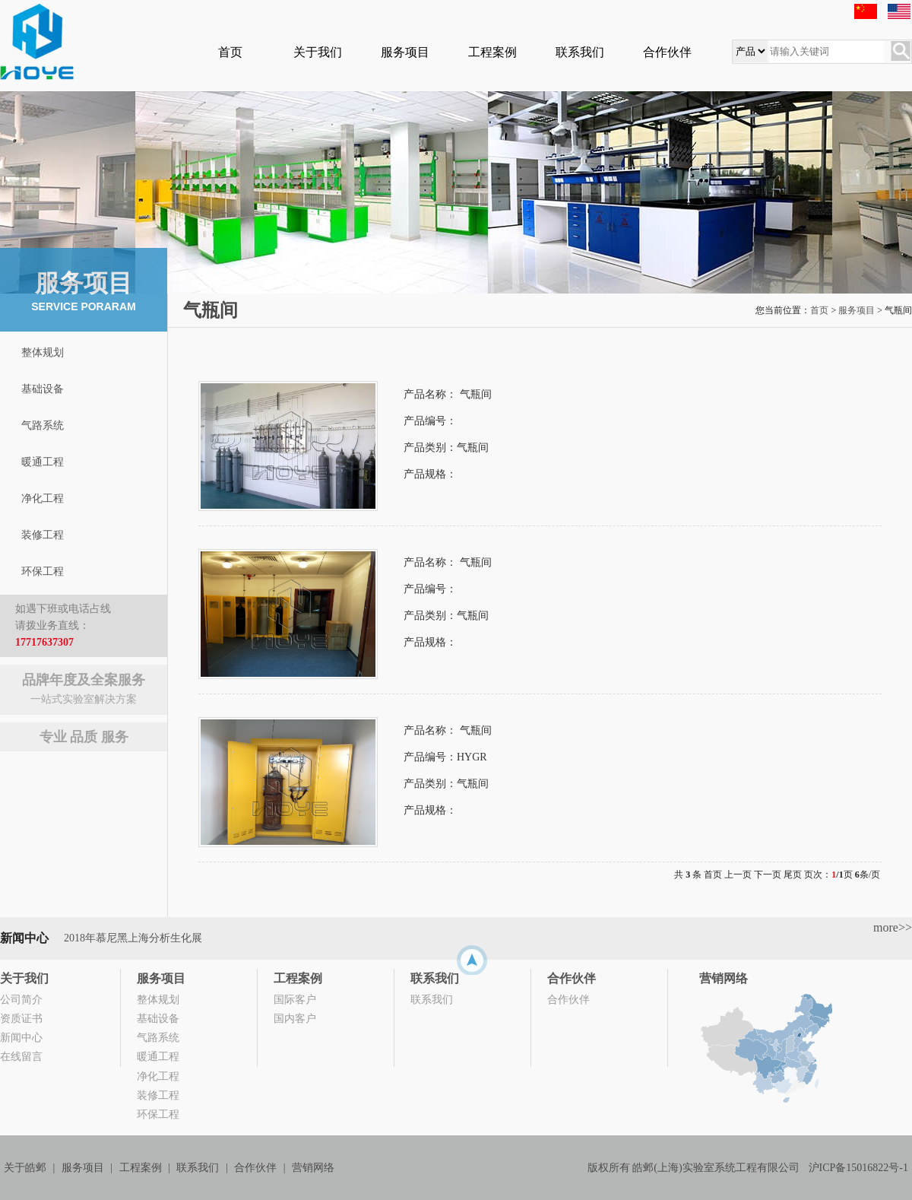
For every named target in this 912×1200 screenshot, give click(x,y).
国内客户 (295, 1018)
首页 (230, 52)
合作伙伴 (667, 52)
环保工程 (42, 571)
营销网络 (723, 978)
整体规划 (42, 352)
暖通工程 (42, 462)
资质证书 (21, 1018)
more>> (892, 927)
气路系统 (42, 425)
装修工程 (42, 535)
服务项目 (405, 52)
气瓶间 (476, 394)
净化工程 (42, 498)
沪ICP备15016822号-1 (858, 1167)
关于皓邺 (25, 1167)
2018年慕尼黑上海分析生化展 (133, 938)
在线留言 (21, 1056)
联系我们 (580, 52)
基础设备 (42, 389)
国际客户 (295, 999)
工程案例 (492, 52)
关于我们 (317, 52)
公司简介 (21, 999)
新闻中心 (21, 1037)
